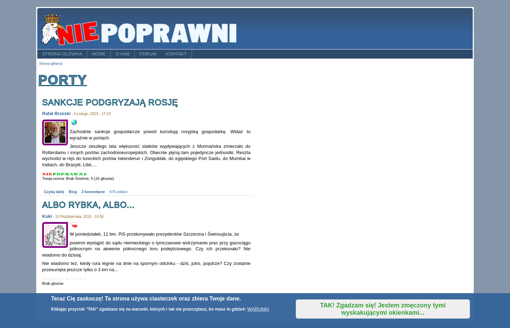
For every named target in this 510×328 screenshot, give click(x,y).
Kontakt (176, 54)
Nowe (99, 54)
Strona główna (62, 54)
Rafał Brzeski (56, 113)
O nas (123, 54)
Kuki (47, 216)
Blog (73, 192)
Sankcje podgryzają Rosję (110, 102)
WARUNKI (258, 309)
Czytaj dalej (54, 192)
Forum (148, 54)
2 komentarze (93, 192)
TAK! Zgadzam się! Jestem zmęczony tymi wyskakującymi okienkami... (383, 309)
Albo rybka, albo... (88, 204)
